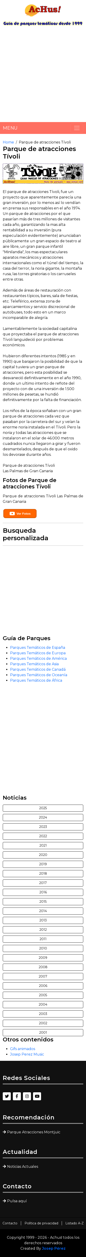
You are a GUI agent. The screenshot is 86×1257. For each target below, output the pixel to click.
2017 (43, 883)
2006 (43, 986)
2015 (43, 902)
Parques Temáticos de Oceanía (38, 675)
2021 (43, 845)
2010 (43, 948)
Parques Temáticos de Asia (34, 664)
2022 (43, 836)
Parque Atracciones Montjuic (33, 1132)
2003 (43, 1014)
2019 (43, 864)
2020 (43, 855)
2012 (43, 930)
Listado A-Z (74, 1223)
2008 (43, 967)
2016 (43, 892)
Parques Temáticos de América (38, 658)
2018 (43, 873)
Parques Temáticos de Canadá (38, 669)
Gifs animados (22, 1049)
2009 (43, 958)
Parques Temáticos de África (36, 680)
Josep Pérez (54, 1248)
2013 (43, 920)
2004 (43, 1004)
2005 (43, 995)
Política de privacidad (41, 1223)
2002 (43, 1023)
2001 (43, 1032)
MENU (10, 128)
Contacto (10, 1223)
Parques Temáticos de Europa (38, 653)
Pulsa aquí (17, 1201)
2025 (43, 808)
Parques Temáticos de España (37, 647)
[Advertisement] (43, 76)
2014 (43, 911)
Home (8, 142)
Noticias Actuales (22, 1166)
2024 (43, 817)
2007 (43, 976)
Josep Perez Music (27, 1054)
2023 (43, 827)
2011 (43, 939)
